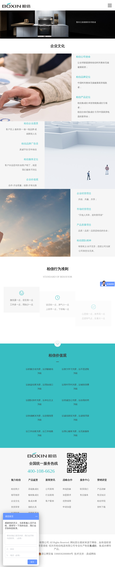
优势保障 (67, 501)
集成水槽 (32, 501)
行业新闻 (50, 495)
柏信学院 (101, 501)
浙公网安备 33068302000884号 (55, 553)
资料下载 (101, 507)
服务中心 (85, 480)
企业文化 (15, 501)
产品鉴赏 (33, 480)
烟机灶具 (32, 507)
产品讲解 (101, 489)
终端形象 (67, 489)
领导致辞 (15, 495)
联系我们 (84, 489)
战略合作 (67, 480)
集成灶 (93, 545)
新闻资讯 (50, 480)
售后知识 (101, 495)
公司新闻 (50, 489)
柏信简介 (15, 489)
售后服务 (84, 495)
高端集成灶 (33, 489)
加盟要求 (67, 495)
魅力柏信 (16, 480)
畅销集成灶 (33, 495)
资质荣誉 (15, 507)
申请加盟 (67, 507)
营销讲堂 (102, 480)
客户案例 (50, 501)
